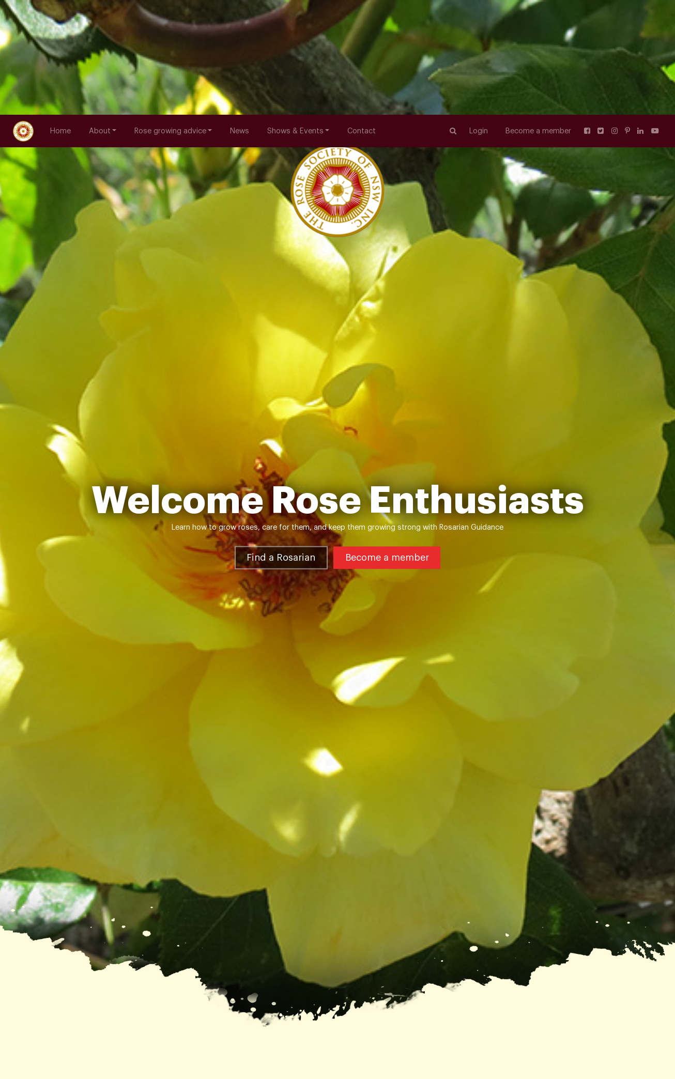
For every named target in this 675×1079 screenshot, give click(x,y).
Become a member (538, 16)
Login (478, 16)
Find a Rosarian (281, 508)
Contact (361, 16)
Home (60, 16)
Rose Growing (102, 1035)
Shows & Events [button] (295, 16)
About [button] (100, 16)
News (239, 16)
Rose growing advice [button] (170, 16)
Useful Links (154, 1035)
